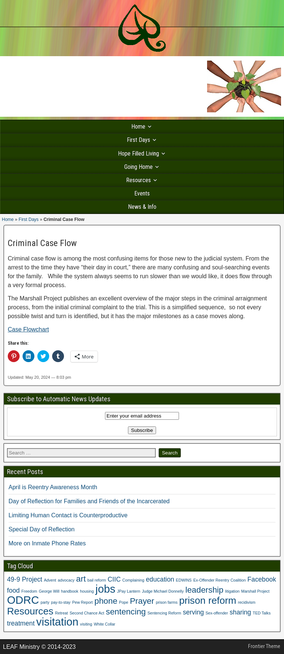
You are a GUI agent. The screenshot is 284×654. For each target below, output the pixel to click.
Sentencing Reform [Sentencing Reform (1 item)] (164, 613)
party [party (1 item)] (45, 602)
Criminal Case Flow (42, 243)
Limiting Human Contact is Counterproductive (68, 515)
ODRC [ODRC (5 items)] (23, 600)
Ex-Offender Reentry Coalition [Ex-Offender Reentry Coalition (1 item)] (219, 580)
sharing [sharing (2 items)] (240, 612)
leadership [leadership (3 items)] (204, 590)
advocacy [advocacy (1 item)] (66, 580)
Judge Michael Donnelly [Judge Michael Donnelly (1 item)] (163, 591)
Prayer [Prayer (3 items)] (142, 601)
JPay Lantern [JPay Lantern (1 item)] (128, 591)
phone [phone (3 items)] (105, 601)
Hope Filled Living (138, 153)
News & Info (142, 206)
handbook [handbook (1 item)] (69, 591)
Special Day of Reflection (42, 529)
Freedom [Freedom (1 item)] (29, 591)
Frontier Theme (264, 646)
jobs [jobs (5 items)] (105, 589)
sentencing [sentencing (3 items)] (126, 611)
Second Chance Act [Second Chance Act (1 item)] (87, 613)
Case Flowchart (28, 329)
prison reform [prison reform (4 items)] (207, 600)
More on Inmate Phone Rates (47, 543)
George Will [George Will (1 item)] (49, 591)
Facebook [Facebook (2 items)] (261, 579)
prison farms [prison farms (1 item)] (167, 602)
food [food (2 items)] (13, 590)
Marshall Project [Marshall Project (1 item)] (255, 591)
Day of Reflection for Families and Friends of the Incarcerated (89, 501)
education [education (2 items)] (160, 579)
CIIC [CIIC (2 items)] (114, 579)
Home (138, 126)
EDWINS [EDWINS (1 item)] (184, 580)
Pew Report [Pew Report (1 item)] (82, 602)
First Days (138, 139)
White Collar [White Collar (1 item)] (104, 624)
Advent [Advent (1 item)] (50, 580)
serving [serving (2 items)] (193, 612)
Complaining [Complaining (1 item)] (133, 580)
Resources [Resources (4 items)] (30, 611)
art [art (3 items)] (81, 578)
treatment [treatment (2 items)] (21, 623)
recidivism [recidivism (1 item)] (246, 602)
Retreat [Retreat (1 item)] (61, 613)
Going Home (138, 166)
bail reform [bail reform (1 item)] (96, 580)
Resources (138, 180)
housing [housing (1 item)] (87, 591)
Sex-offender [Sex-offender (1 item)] (217, 613)
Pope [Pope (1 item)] (123, 602)
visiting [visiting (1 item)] (86, 624)
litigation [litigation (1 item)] (232, 591)
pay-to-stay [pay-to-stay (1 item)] (61, 602)
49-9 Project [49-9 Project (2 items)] (24, 579)
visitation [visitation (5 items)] (57, 622)
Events (142, 193)
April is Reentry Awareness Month (53, 487)
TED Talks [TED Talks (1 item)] (261, 613)
